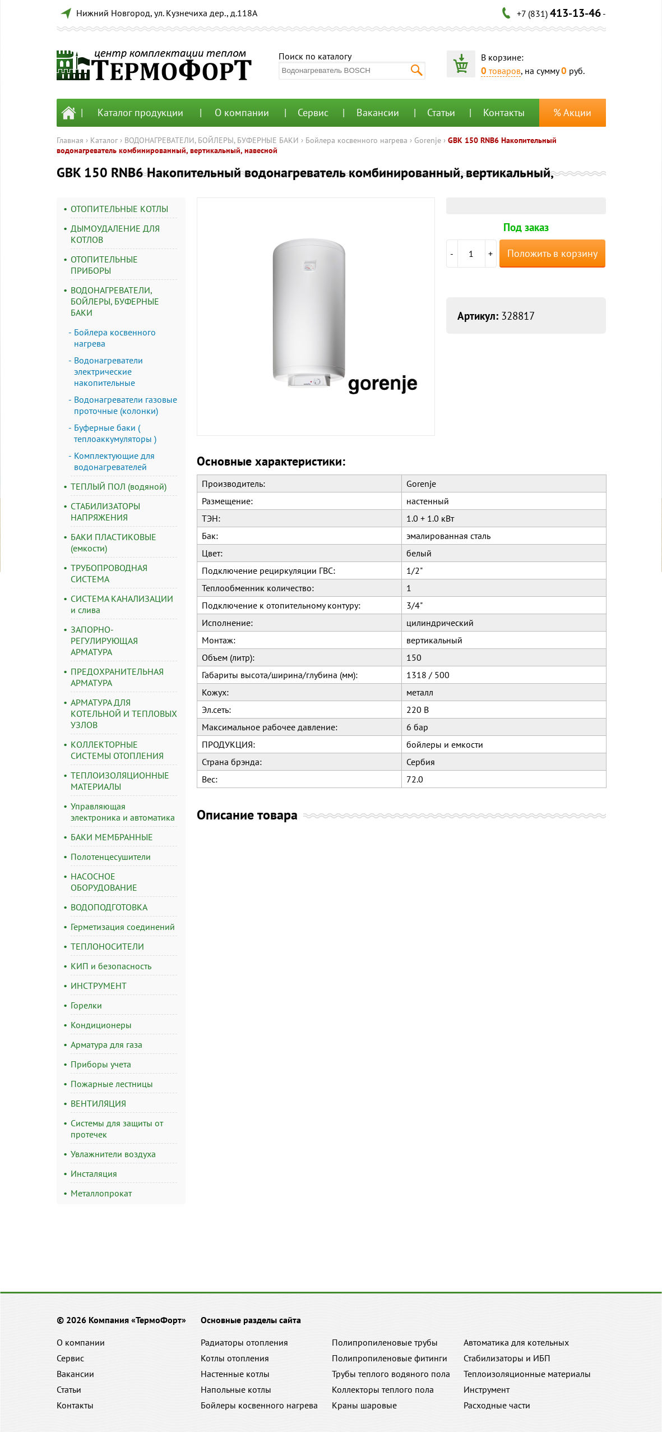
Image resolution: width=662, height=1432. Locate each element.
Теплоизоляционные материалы (527, 1373)
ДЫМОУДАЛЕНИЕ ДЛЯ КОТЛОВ (115, 234)
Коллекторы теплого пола (383, 1389)
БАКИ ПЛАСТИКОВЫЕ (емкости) (113, 542)
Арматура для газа (106, 1044)
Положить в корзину (552, 253)
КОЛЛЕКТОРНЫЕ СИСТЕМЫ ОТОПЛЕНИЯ (117, 750)
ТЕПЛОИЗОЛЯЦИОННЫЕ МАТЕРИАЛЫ (120, 781)
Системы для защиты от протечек (117, 1128)
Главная (70, 140)
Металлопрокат (101, 1193)
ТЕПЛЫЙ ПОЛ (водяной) (118, 486)
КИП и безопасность (111, 965)
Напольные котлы (236, 1389)
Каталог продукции (140, 112)
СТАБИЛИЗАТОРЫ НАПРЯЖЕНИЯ (105, 511)
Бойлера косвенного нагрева (356, 140)
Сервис (313, 112)
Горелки (86, 1005)
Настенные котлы (235, 1373)
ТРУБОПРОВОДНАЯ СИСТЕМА (109, 573)
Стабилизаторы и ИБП (507, 1358)
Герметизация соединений (123, 926)
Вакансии (378, 112)
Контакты (504, 112)
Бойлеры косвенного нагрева (259, 1405)
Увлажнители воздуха (113, 1153)
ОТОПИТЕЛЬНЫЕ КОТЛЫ (119, 208)
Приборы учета (101, 1064)
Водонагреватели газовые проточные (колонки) (125, 405)
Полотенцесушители (111, 856)
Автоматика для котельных (516, 1342)
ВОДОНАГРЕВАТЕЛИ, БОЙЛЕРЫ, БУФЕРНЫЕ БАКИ (211, 140)
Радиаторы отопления (244, 1342)
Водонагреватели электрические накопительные (108, 371)
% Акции (572, 112)
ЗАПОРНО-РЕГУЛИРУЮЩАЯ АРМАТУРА (104, 640)
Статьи (441, 112)
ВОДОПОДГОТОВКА (109, 907)
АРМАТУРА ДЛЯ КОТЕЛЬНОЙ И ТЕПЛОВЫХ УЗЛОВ (124, 713)
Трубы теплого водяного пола (391, 1373)
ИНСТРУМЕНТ (99, 985)
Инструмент (487, 1389)
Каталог (104, 140)
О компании (242, 112)
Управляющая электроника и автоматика (123, 811)
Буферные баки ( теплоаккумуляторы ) (115, 433)
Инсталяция (94, 1173)
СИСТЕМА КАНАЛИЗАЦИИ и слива (122, 604)
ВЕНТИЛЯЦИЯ (98, 1103)
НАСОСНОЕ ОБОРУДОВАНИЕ (104, 882)
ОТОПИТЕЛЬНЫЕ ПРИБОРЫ (104, 265)
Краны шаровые (364, 1405)
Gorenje (427, 140)
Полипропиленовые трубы (385, 1342)
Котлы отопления (235, 1358)
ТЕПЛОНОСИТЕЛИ (107, 946)
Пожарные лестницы (112, 1083)
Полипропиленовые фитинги (389, 1358)
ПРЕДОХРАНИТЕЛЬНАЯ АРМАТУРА (117, 677)
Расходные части (497, 1405)
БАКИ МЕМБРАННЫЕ (112, 836)
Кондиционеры (101, 1024)
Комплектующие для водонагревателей (114, 461)
